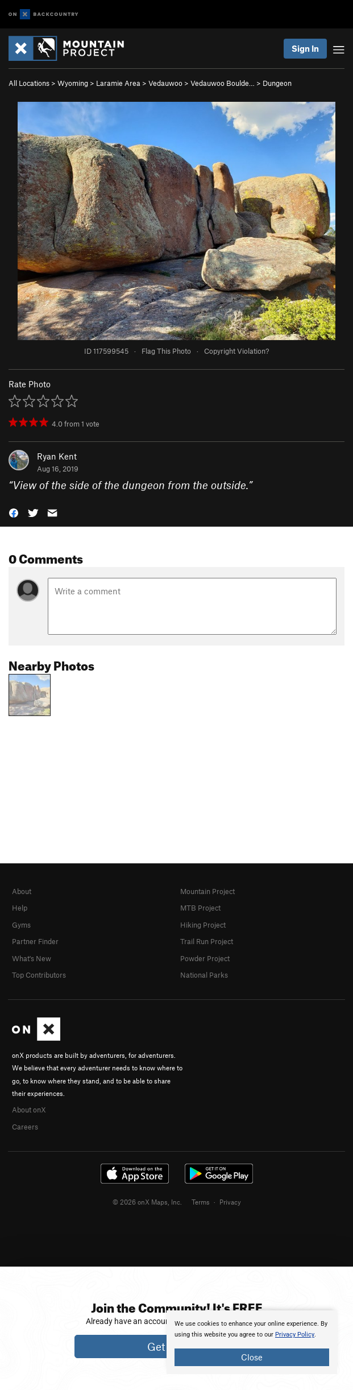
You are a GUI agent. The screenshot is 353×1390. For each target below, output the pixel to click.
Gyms (21, 924)
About (21, 891)
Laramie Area (118, 83)
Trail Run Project (206, 941)
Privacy (230, 1202)
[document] (252, 1342)
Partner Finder (35, 941)
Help (19, 907)
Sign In (305, 48)
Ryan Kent (57, 456)
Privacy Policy (294, 1334)
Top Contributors (39, 974)
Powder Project (205, 958)
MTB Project (200, 907)
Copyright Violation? (236, 350)
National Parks (204, 974)
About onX (29, 1109)
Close (252, 1357)
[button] (14, 512)
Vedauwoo (165, 83)
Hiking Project (203, 924)
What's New (31, 958)
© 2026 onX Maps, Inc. (147, 1202)
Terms (201, 1202)
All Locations (29, 83)
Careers (25, 1126)
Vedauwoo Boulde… (222, 83)
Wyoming (72, 83)
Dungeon (277, 83)
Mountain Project (207, 891)
